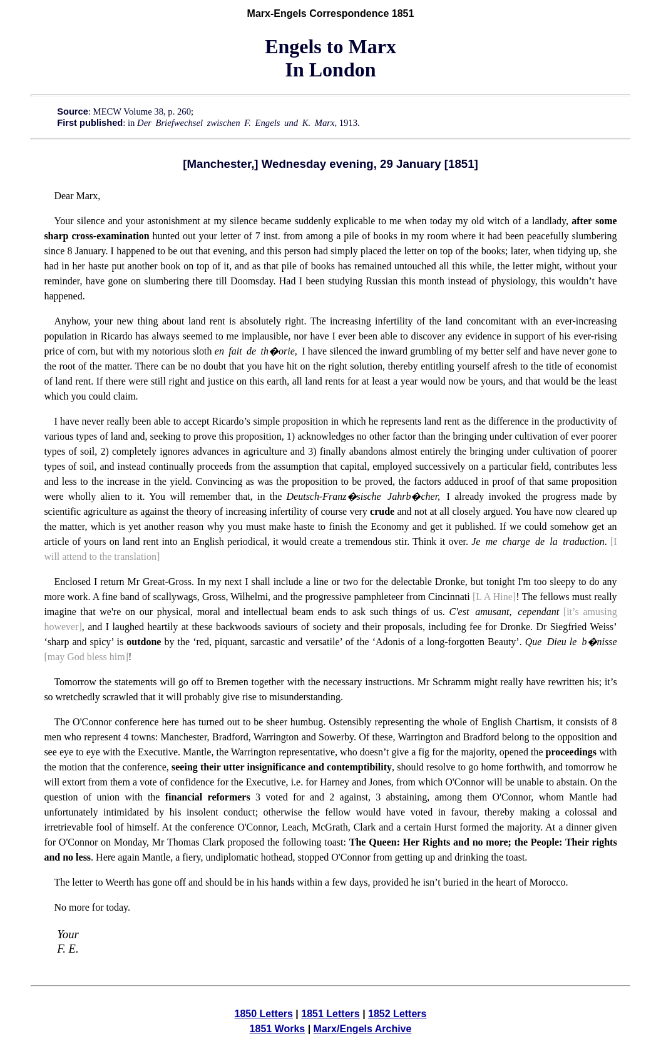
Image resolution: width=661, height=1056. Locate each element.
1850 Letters (264, 1013)
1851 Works (277, 1028)
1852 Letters (397, 1013)
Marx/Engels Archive (363, 1028)
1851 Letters (330, 1013)
